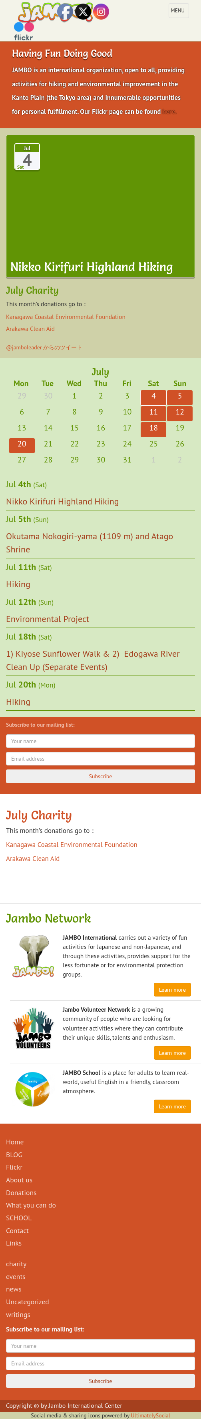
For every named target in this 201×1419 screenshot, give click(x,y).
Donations (21, 1192)
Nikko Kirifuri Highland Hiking (62, 501)
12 (179, 412)
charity (16, 1263)
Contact (17, 1230)
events (16, 1276)
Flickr (14, 1167)
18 (153, 428)
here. (169, 111)
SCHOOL (19, 1217)
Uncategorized (27, 1301)
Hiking (18, 584)
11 (153, 412)
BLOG (14, 1154)
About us (19, 1179)
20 (22, 443)
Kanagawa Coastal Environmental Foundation (65, 317)
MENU (180, 12)
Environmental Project (47, 618)
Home (15, 1141)
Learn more (172, 989)
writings (18, 1314)
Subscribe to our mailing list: (42, 724)
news (14, 1288)
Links (14, 1243)
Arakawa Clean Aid (30, 329)
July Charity (39, 815)
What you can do (31, 1205)
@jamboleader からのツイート (44, 347)
